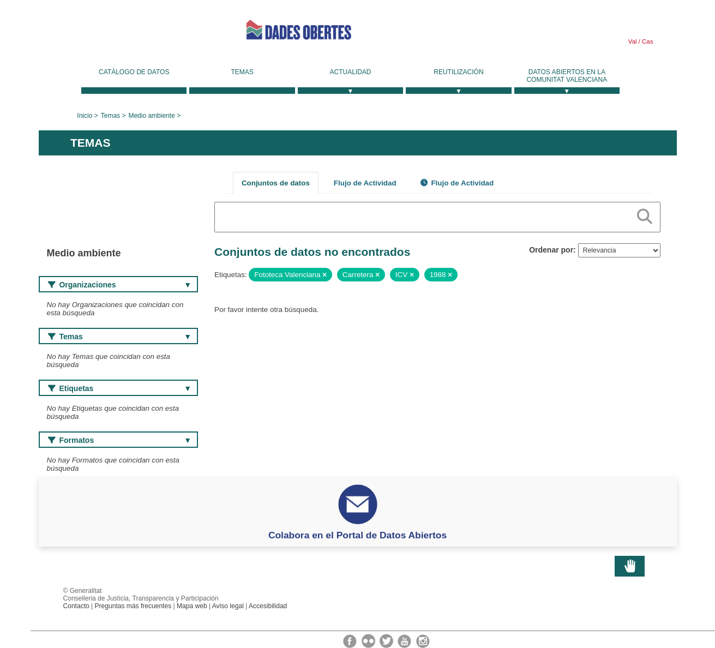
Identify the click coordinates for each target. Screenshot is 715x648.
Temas (242, 72)
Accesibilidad (268, 606)
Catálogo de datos (134, 72)
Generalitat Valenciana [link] (120, 34)
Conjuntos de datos (276, 183)
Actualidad (350, 72)
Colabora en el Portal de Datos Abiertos (357, 535)
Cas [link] (646, 41)
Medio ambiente (151, 115)
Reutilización (458, 72)
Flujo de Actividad (365, 183)
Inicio (84, 115)
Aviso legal (228, 606)
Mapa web (192, 606)
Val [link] (632, 41)
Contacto (76, 606)
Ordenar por (551, 249)
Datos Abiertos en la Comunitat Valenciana (566, 75)
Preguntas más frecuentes (133, 606)
